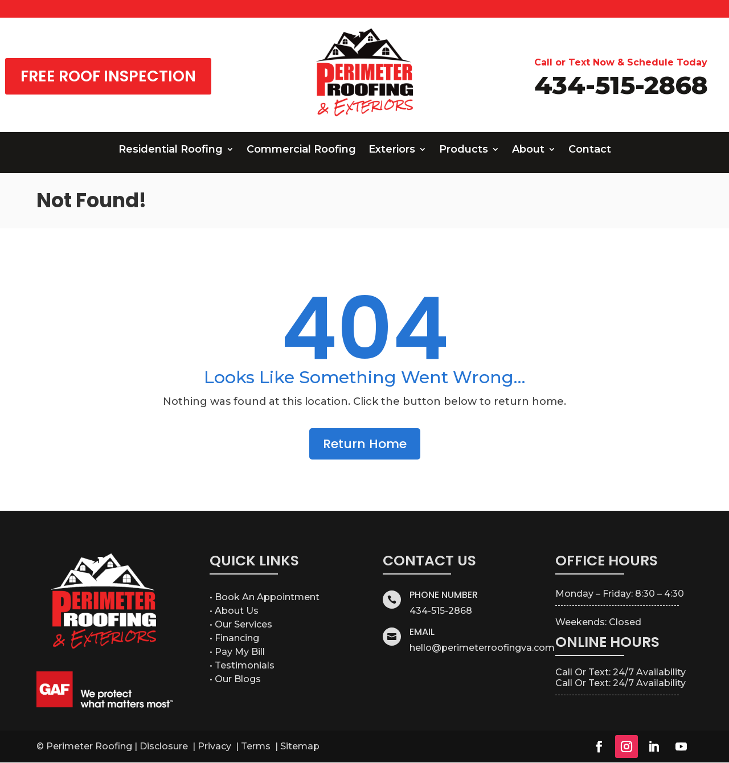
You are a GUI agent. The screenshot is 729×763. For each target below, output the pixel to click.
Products (463, 150)
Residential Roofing (170, 150)
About (528, 150)
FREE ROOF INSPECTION (108, 76)
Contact (589, 150)
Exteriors (391, 150)
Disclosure (165, 746)
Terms (257, 746)
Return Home (365, 444)
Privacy (216, 746)
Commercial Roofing (301, 150)
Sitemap (300, 746)
